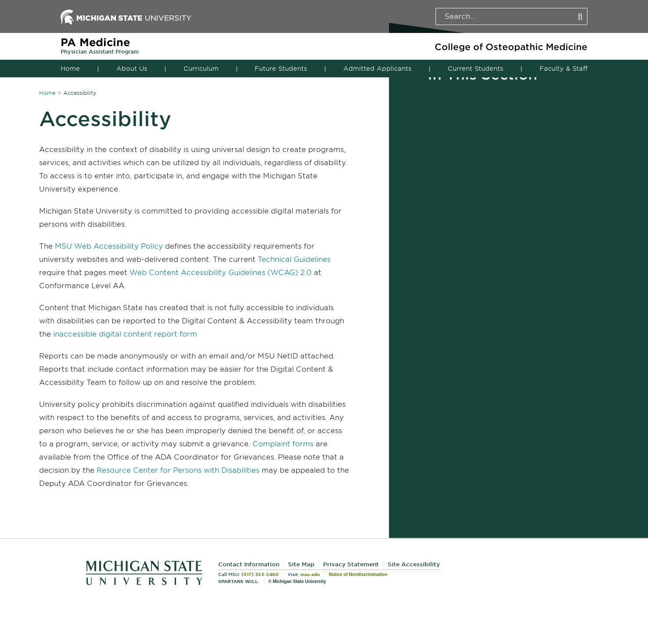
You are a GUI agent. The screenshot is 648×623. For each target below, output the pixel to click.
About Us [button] (131, 68)
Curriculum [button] (201, 68)
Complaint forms (282, 444)
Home (70, 68)
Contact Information (248, 564)
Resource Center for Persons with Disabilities (178, 470)
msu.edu (310, 574)
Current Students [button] (475, 68)
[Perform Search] (580, 17)
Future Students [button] (281, 68)
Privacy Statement (351, 564)
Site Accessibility (414, 564)
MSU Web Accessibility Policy (109, 246)
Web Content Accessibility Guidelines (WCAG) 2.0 (221, 272)
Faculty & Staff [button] (563, 68)
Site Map (301, 564)
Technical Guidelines (294, 259)
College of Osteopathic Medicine (511, 47)
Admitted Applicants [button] (377, 68)
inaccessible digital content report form (125, 334)
